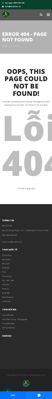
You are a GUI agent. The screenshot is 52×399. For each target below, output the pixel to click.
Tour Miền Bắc (8, 315)
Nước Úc (5, 288)
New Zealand (7, 297)
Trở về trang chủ (26, 188)
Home (4, 46)
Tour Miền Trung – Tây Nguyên (14, 319)
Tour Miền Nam (8, 323)
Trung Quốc (7, 255)
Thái (4, 272)
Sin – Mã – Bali (8, 280)
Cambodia (6, 301)
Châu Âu (5, 284)
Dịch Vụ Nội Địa (8, 327)
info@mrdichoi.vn (11, 6)
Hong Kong (6, 276)
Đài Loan (5, 263)
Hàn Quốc (6, 259)
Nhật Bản (6, 268)
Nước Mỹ (5, 293)
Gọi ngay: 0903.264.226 (13, 3)
